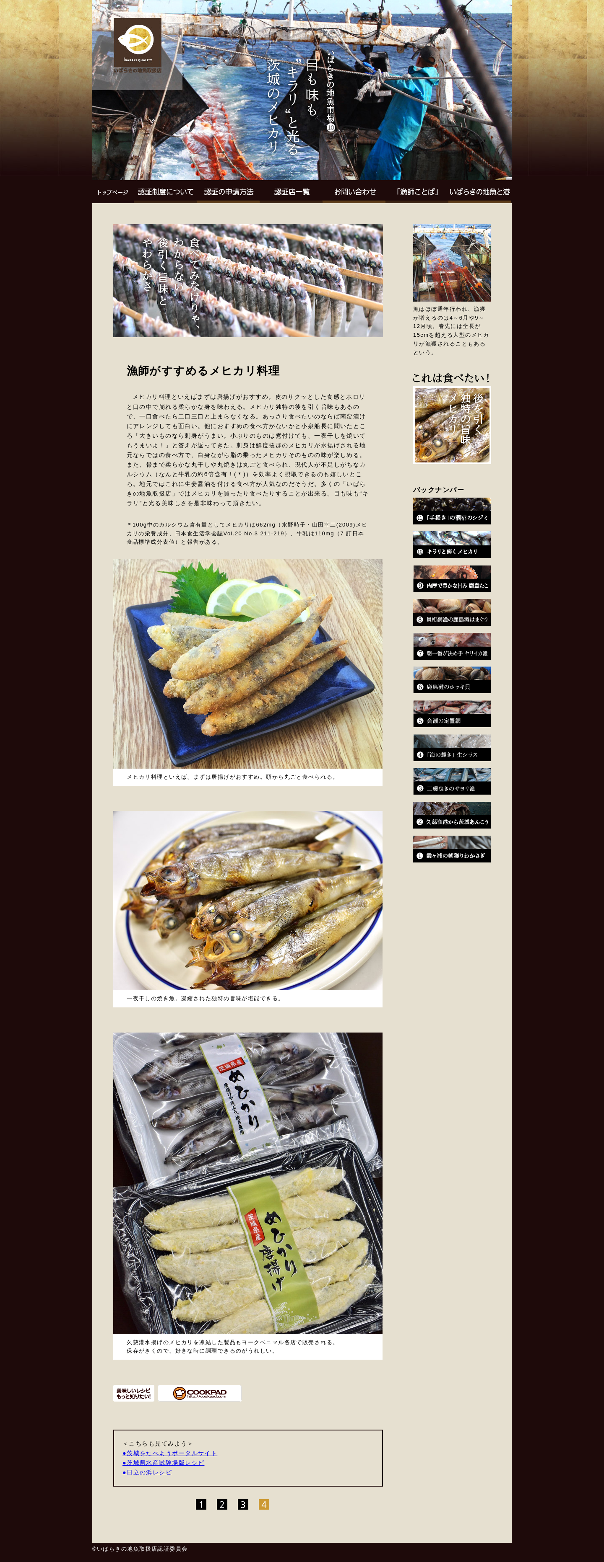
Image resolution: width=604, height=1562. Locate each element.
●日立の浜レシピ (147, 1472)
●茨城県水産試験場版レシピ (163, 1462)
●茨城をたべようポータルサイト (169, 1453)
